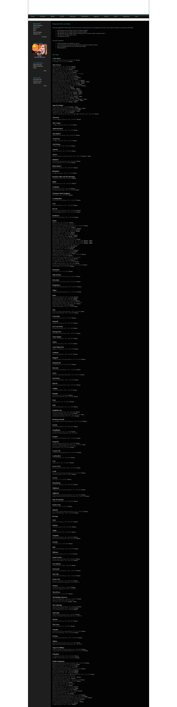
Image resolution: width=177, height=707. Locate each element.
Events (62, 16)
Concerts (42, 16)
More (45, 70)
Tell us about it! (61, 47)
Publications (84, 16)
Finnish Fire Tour (37, 81)
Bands (53, 16)
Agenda (96, 16)
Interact (106, 16)
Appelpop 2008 (37, 82)
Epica (34, 30)
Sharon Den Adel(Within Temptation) (38, 65)
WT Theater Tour (37, 79)
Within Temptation (37, 25)
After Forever (36, 27)
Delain (35, 28)
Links (136, 16)
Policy (115, 16)
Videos (88, 81)
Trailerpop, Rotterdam (39, 57)
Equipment (126, 16)
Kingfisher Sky (37, 34)
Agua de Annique (37, 32)
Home (32, 16)
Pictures (78, 60)
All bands (44, 36)
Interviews (73, 16)
